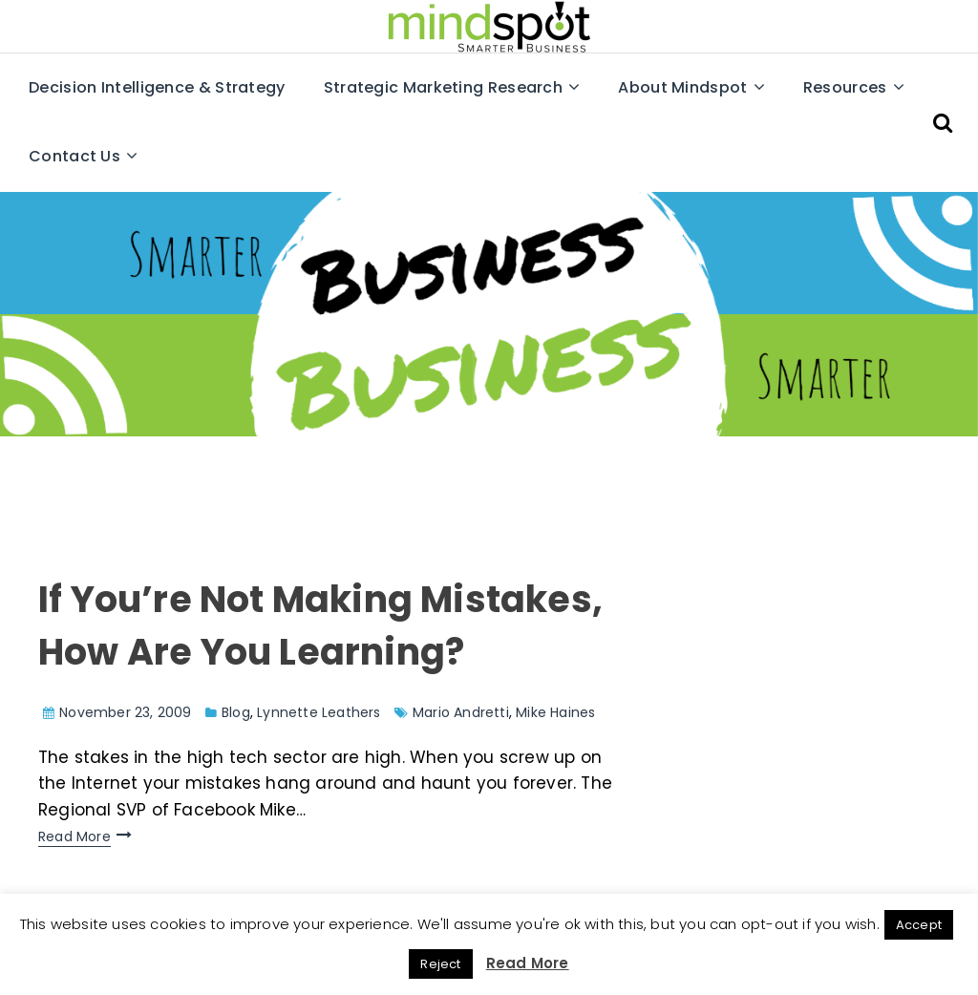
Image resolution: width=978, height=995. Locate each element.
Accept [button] (919, 925)
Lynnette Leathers (318, 712)
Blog (236, 712)
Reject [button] (440, 964)
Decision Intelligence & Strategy (157, 87)
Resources (845, 87)
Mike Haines (555, 712)
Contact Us (74, 156)
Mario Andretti (461, 712)
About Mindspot (682, 87)
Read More (74, 836)
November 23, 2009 (125, 712)
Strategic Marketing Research (443, 87)
